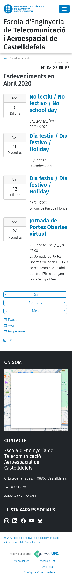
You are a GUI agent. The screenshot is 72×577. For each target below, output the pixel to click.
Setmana (35, 303)
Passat (13, 320)
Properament (18, 331)
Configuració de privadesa (39, 572)
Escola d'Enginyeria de (34, 34)
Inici (5, 58)
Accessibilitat (47, 561)
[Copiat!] (67, 67)
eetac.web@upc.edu (20, 496)
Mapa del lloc (21, 561)
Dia (35, 294)
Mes (35, 311)
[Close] (64, 9)
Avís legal (48, 566)
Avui (11, 325)
